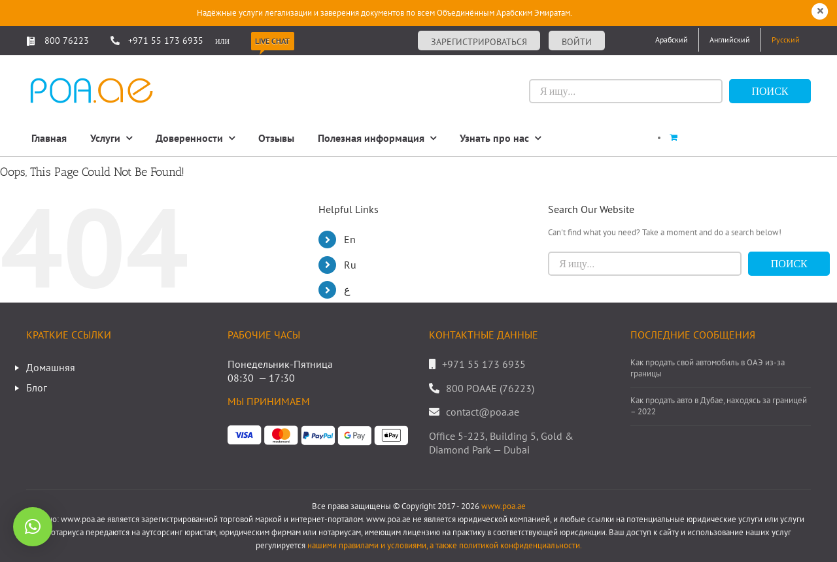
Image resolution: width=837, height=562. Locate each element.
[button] (32, 526)
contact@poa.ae (482, 411)
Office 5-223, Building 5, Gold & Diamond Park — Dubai (501, 442)
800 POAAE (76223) (490, 388)
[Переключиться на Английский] (730, 40)
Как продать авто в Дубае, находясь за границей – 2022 (718, 406)
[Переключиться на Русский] (785, 40)
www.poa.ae (503, 506)
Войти (577, 42)
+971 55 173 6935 (165, 40)
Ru (350, 264)
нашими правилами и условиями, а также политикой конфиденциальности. (444, 545)
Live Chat (272, 41)
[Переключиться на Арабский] (671, 40)
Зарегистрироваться (479, 42)
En (350, 239)
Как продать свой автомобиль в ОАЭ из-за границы (707, 368)
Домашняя (50, 367)
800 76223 (57, 40)
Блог (36, 387)
